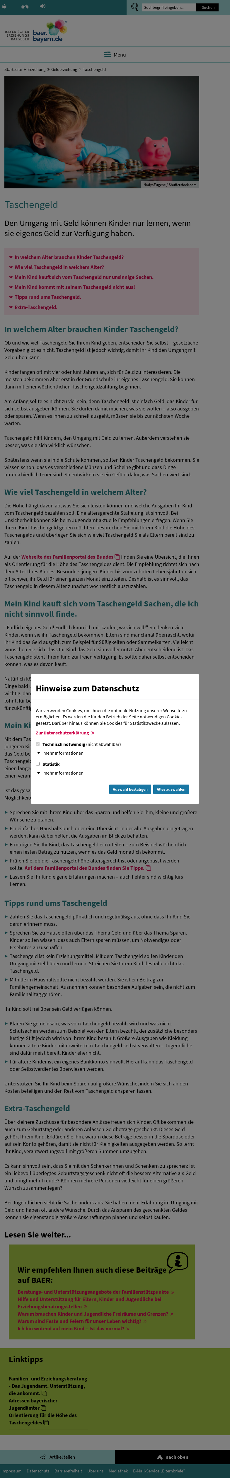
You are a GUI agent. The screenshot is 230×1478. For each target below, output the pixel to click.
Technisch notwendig (78, 744)
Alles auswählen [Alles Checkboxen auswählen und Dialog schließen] (171, 789)
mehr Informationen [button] (63, 753)
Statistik (48, 764)
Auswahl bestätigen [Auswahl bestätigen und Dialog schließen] (130, 789)
